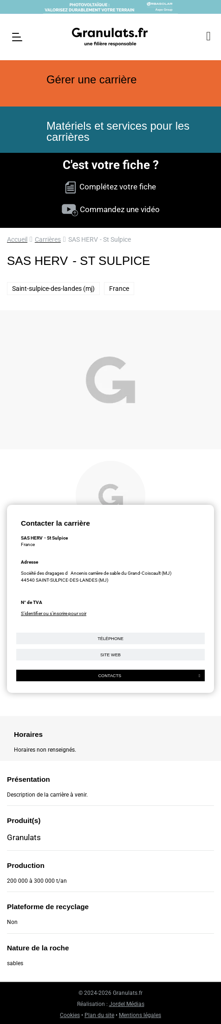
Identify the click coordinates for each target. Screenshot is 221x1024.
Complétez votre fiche (110, 186)
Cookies (70, 1015)
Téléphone (111, 638)
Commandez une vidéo (111, 209)
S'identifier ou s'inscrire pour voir (53, 613)
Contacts (149, 675)
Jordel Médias (126, 1004)
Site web (110, 655)
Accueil (17, 239)
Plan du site (99, 1015)
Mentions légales (140, 1015)
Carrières (48, 239)
